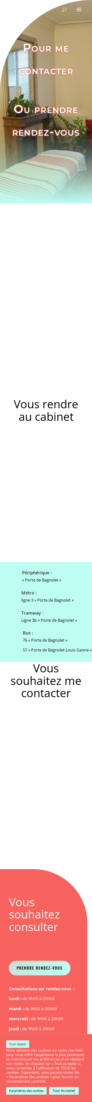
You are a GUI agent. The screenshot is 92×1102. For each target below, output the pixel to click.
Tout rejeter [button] (17, 1044)
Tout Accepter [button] (64, 1090)
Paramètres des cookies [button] (26, 1090)
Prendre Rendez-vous (40, 968)
